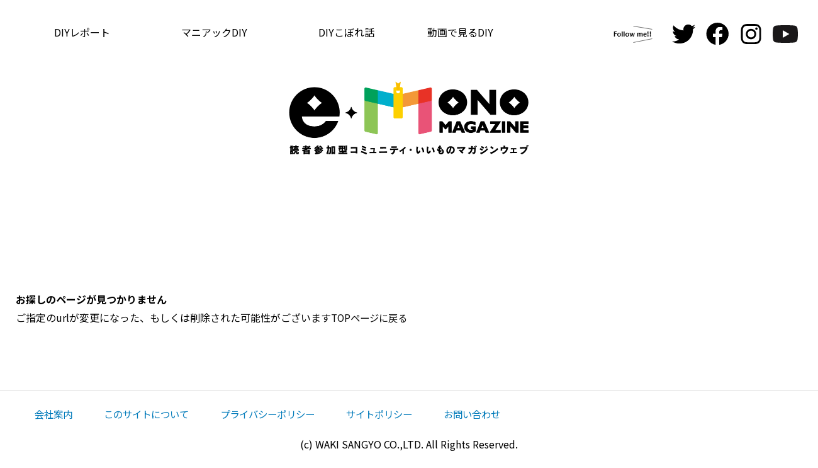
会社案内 (55, 413)
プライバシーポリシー (278, 413)
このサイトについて (151, 413)
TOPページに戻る (371, 317)
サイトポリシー (396, 413)
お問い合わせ (492, 413)
